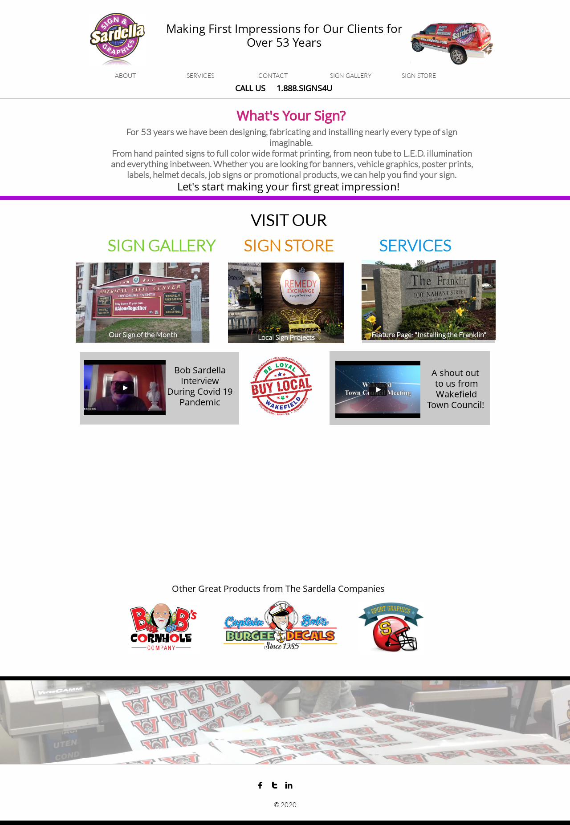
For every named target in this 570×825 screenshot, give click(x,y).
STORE (309, 245)
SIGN (264, 245)
